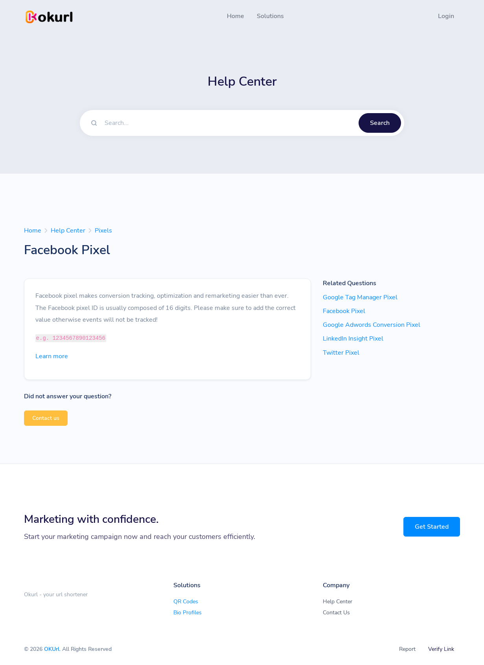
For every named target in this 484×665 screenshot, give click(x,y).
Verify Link (441, 649)
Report (407, 649)
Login (446, 16)
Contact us (45, 418)
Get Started (432, 526)
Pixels (103, 230)
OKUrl (51, 649)
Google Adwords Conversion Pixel (371, 325)
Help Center (68, 230)
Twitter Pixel (341, 352)
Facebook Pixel (344, 311)
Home (235, 16)
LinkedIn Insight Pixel (353, 338)
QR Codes (185, 601)
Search (380, 123)
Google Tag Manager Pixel (360, 297)
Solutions (270, 16)
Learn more (51, 356)
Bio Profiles (187, 612)
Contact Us (336, 612)
